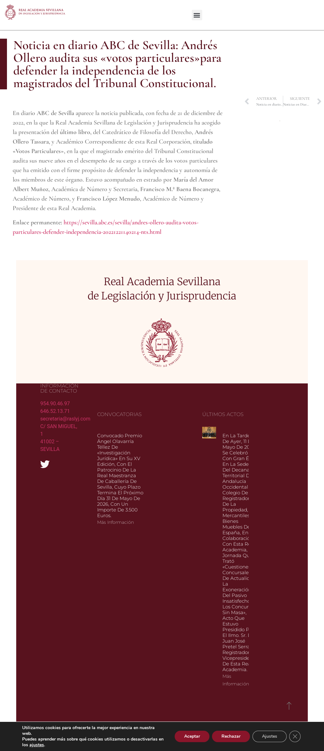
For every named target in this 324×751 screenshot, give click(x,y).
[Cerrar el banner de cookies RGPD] (295, 736)
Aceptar (192, 736)
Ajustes (269, 736)
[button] (197, 15)
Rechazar (230, 736)
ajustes (36, 745)
